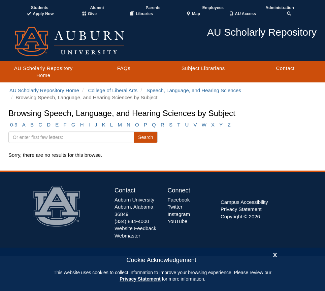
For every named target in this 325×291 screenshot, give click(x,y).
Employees (213, 7)
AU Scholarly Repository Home (43, 71)
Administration (279, 7)
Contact (285, 68)
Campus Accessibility (244, 202)
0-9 (14, 125)
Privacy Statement (140, 279)
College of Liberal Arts (112, 90)
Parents (152, 7)
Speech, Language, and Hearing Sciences (194, 90)
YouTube (177, 221)
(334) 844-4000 (132, 221)
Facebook (178, 200)
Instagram (178, 214)
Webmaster (127, 236)
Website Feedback (135, 228)
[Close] (275, 254)
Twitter (174, 207)
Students (39, 7)
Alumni (97, 7)
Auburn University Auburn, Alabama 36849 (134, 207)
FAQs (124, 68)
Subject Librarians (203, 68)
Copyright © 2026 (240, 216)
